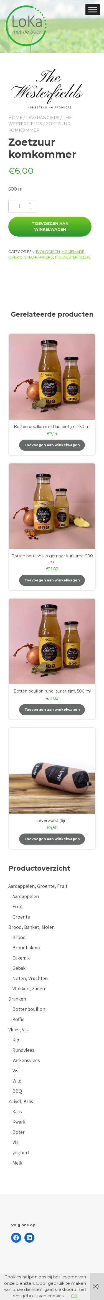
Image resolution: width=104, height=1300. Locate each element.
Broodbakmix (26, 947)
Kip (15, 1040)
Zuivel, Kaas (20, 1101)
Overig (15, 257)
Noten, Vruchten (30, 978)
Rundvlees (23, 1050)
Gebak (19, 968)
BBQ (17, 1091)
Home (15, 117)
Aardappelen (25, 896)
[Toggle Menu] (92, 9)
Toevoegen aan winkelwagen (50, 226)
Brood (19, 937)
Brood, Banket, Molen (31, 927)
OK (74, 1295)
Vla (15, 1142)
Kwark (19, 1122)
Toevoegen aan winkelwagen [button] (52, 445)
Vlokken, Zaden (28, 988)
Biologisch (48, 251)
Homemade (73, 251)
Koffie (18, 1019)
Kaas (17, 1111)
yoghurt (21, 1152)
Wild (17, 1081)
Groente (21, 917)
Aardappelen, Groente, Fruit (37, 886)
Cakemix (21, 958)
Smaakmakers (38, 257)
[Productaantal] (22, 206)
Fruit (17, 906)
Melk (17, 1163)
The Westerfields (72, 257)
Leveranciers (42, 117)
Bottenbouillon (28, 1009)
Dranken (17, 999)
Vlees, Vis (18, 1029)
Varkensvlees (26, 1060)
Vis (15, 1070)
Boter (18, 1132)
